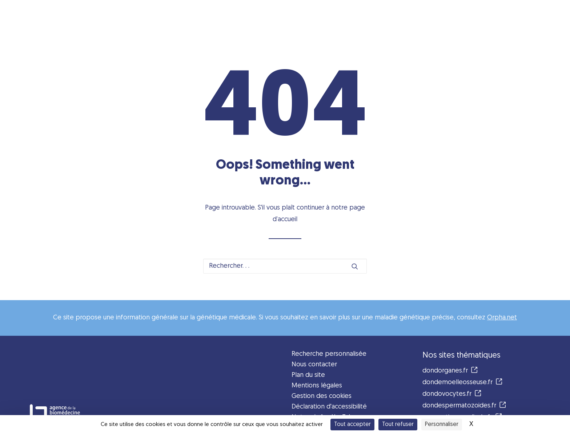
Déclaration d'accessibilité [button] (329, 406)
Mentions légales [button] (317, 385)
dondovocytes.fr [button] (451, 394)
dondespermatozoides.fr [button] (464, 405)
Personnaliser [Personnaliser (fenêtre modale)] (441, 424)
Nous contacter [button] (314, 364)
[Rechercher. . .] (285, 266)
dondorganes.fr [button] (450, 370)
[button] (355, 266)
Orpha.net (502, 317)
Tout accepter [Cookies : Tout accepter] (352, 424)
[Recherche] (285, 266)
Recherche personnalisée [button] (329, 354)
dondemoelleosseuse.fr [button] (462, 382)
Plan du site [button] (308, 375)
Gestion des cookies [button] (322, 396)
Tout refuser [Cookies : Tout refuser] (398, 424)
